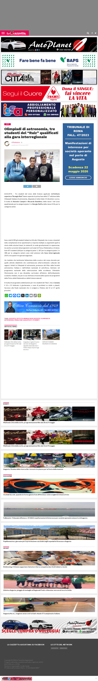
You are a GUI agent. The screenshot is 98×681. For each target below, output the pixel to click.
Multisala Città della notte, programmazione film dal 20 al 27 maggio (12, 344)
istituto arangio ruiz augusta (28, 318)
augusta (12, 318)
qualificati (27, 320)
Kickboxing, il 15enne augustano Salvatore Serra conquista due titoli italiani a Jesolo (35, 567)
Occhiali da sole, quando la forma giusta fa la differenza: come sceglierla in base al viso (36, 495)
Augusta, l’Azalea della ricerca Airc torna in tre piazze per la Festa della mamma (33, 469)
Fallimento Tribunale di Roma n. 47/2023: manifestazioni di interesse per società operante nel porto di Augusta (45, 518)
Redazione (16, 142)
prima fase (18, 320)
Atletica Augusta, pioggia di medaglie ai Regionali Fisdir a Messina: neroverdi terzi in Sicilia (37, 590)
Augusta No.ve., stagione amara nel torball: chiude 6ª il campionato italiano (31, 613)
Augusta (54, 648)
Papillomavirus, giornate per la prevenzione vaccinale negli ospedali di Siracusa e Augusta (37, 541)
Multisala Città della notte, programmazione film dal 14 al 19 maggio (29, 446)
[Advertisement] (49, 16)
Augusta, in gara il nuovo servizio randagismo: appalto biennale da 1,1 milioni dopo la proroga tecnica (31, 345)
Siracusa (63, 648)
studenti (36, 320)
